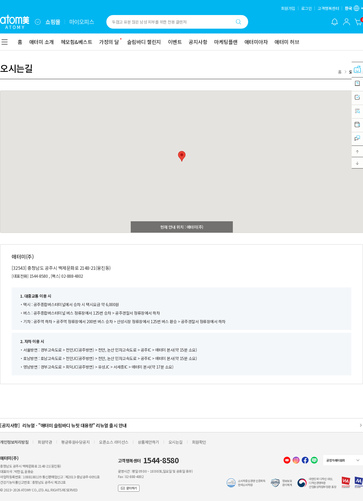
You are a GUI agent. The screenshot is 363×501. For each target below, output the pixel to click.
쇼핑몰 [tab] (52, 22)
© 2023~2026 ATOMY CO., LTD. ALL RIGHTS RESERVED (39, 489)
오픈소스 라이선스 (113, 442)
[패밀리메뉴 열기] (38, 22)
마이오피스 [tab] (81, 22)
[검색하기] (238, 22)
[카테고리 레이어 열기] (4, 42)
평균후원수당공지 (75, 442)
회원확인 (199, 442)
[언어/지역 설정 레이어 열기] (354, 8)
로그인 (306, 8)
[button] (357, 151)
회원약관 (45, 442)
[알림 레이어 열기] (334, 21)
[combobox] (37, 22)
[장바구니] (358, 21)
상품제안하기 (148, 442)
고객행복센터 (328, 8)
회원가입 (288, 8)
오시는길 (175, 442)
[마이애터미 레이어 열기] (346, 21)
